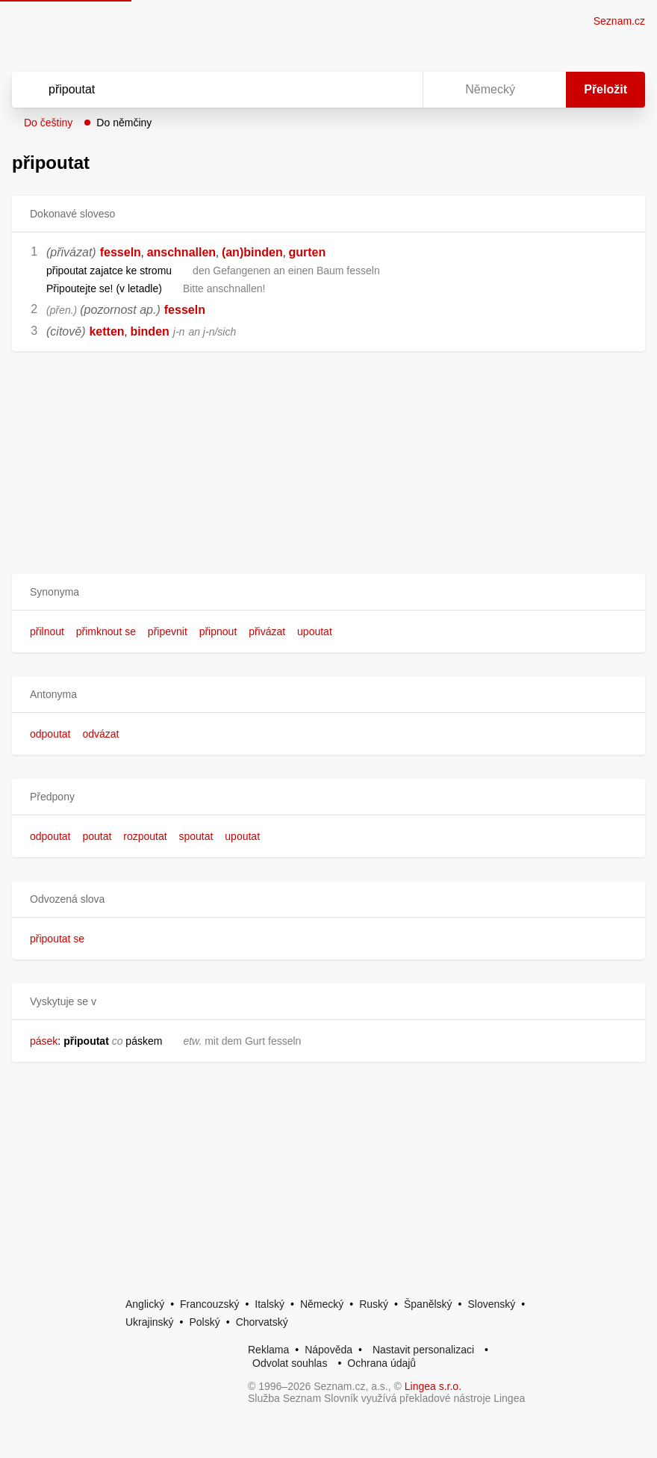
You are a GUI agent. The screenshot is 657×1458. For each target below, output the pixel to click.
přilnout (47, 631)
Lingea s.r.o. (433, 1386)
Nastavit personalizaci (423, 1350)
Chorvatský (262, 1322)
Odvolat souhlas (289, 1363)
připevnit (167, 631)
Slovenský (491, 1304)
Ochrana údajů (381, 1363)
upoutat (314, 631)
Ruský (373, 1304)
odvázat (100, 734)
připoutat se (57, 939)
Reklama (268, 1350)
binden (149, 331)
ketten (106, 331)
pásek (43, 1041)
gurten (307, 252)
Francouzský (209, 1304)
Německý (321, 1304)
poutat (96, 836)
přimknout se (106, 631)
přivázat (267, 631)
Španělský (428, 1304)
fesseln (120, 252)
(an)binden (252, 252)
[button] (328, 592)
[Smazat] (364, 90)
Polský (204, 1322)
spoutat (195, 836)
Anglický (144, 1304)
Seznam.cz (619, 21)
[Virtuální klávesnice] (397, 90)
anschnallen (181, 252)
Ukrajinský (149, 1322)
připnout (218, 631)
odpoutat (50, 734)
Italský (269, 1304)
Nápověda (328, 1350)
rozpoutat (144, 836)
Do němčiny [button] (124, 123)
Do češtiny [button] (48, 123)
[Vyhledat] (198, 90)
